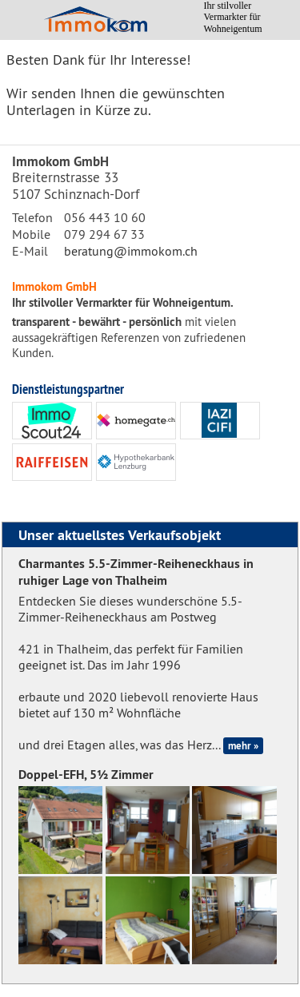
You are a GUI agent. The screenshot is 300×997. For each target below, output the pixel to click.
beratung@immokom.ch (131, 251)
